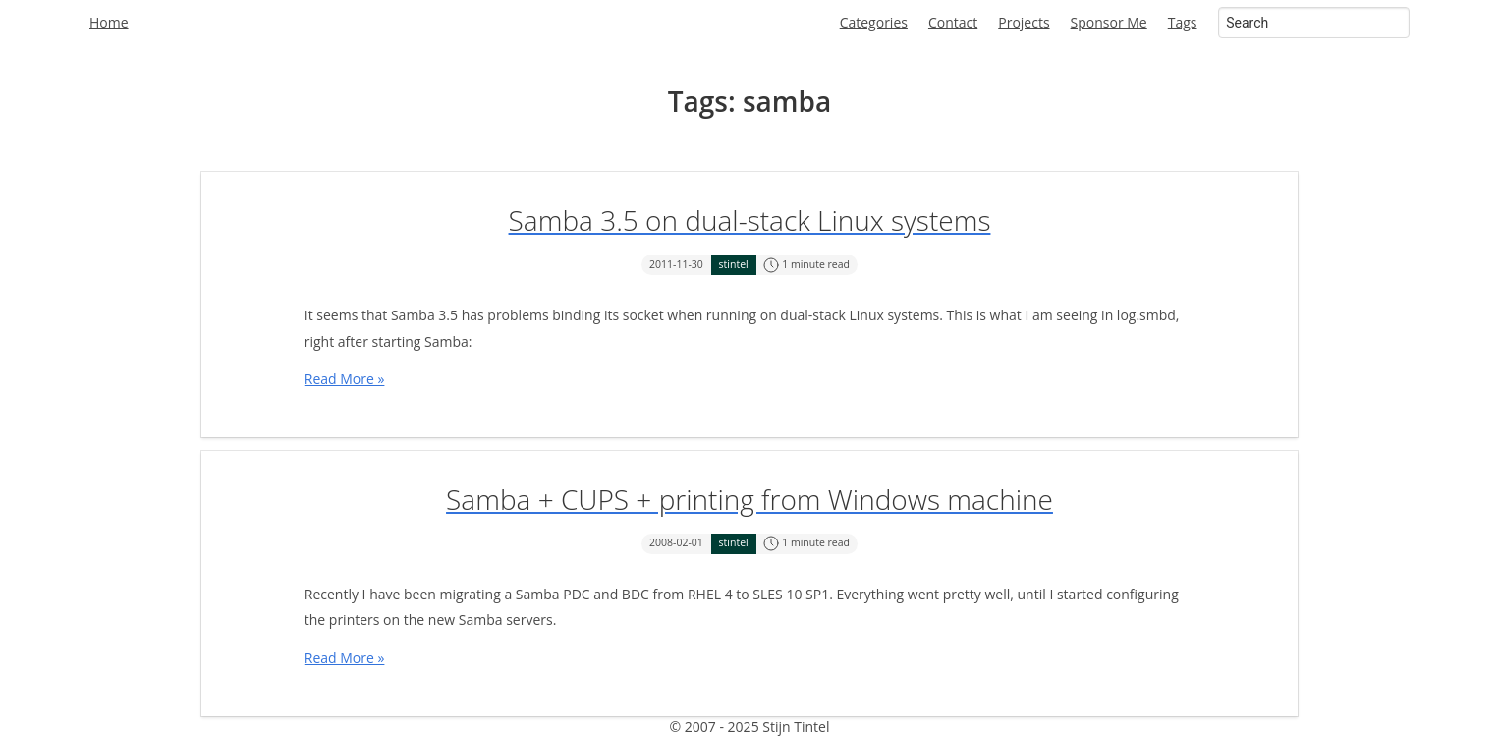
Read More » (345, 378)
